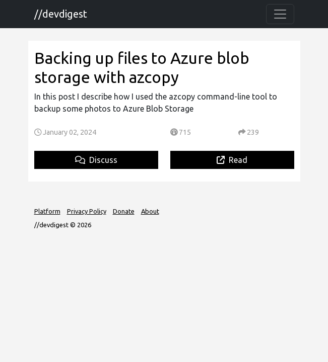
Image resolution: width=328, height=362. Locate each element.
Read (232, 159)
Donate (124, 211)
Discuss (96, 159)
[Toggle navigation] (280, 14)
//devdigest (60, 14)
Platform (47, 211)
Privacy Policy (86, 211)
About (150, 211)
